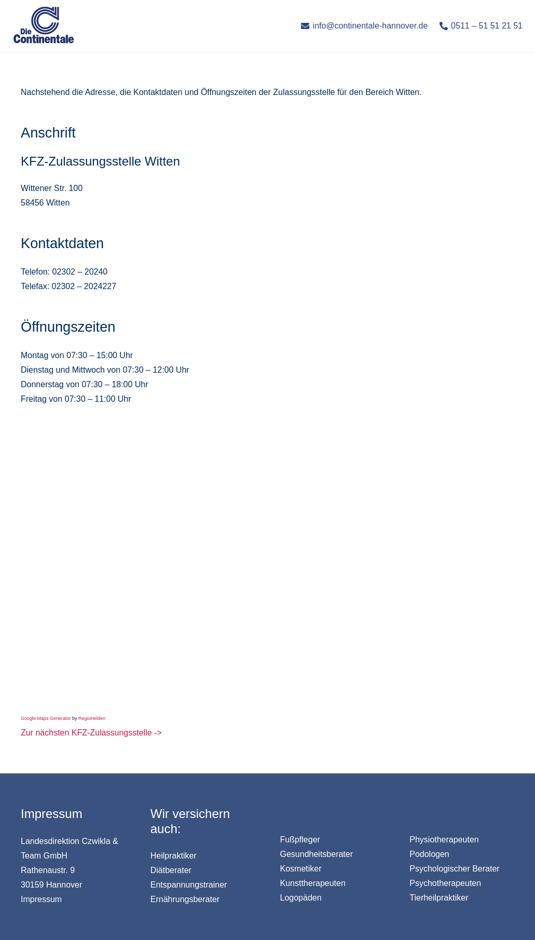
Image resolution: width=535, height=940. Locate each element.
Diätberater (170, 870)
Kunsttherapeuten (313, 883)
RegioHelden (91, 718)
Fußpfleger (300, 839)
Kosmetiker (301, 868)
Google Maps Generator (46, 718)
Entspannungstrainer (188, 884)
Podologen (429, 854)
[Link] (43, 26)
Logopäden (301, 897)
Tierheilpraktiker (438, 897)
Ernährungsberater (185, 899)
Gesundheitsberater (316, 854)
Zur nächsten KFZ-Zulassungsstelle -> (91, 732)
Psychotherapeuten (445, 883)
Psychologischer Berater (454, 868)
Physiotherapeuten (443, 839)
